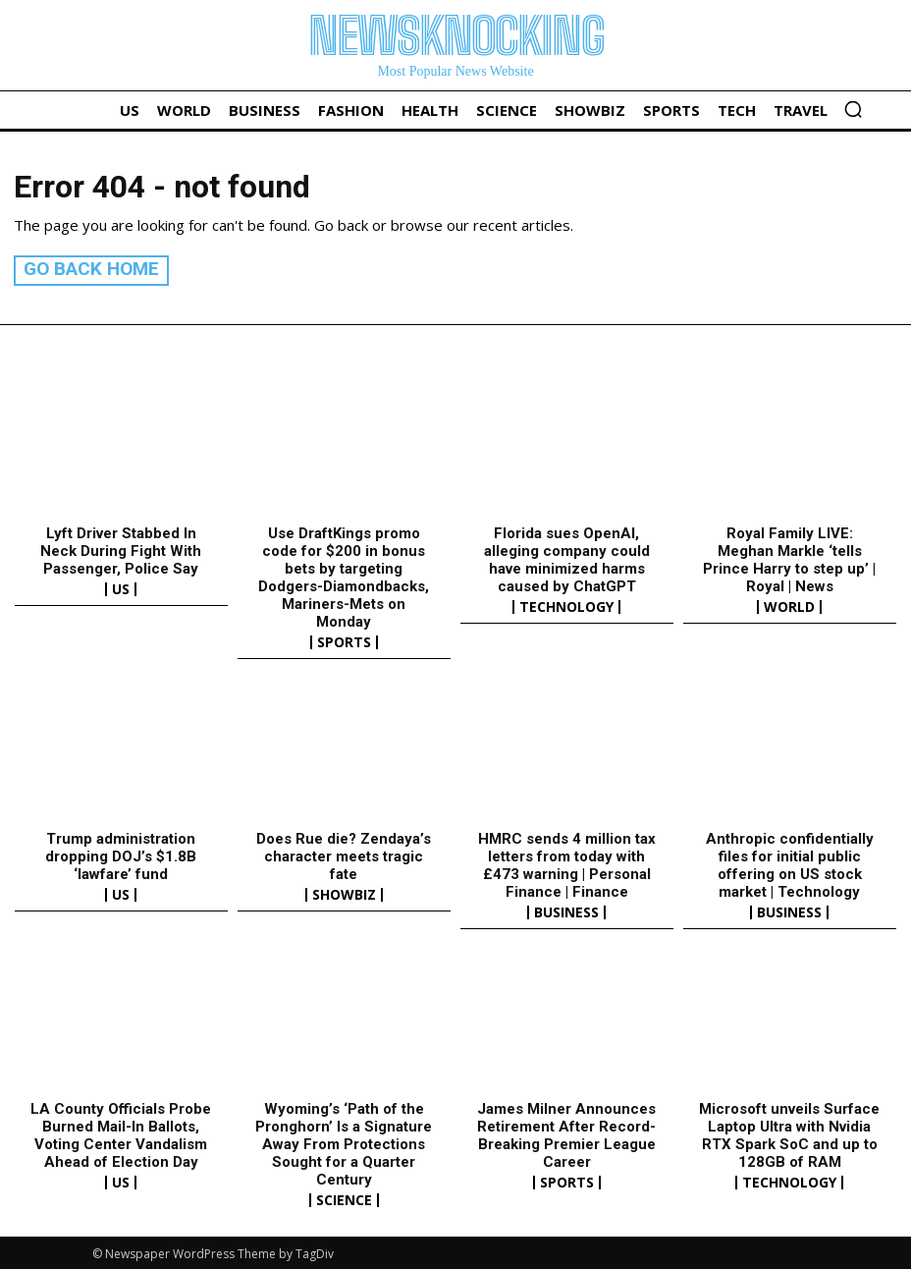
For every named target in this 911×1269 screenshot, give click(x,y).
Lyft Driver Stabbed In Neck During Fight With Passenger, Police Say (120, 549)
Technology (566, 605)
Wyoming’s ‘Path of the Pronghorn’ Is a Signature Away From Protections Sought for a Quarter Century (343, 1141)
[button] (853, 109)
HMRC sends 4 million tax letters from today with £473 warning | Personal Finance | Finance (567, 862)
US (121, 587)
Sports (344, 640)
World (789, 605)
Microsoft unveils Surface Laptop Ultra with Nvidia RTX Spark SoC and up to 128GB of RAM (789, 1132)
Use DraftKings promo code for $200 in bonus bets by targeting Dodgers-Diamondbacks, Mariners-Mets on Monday (343, 576)
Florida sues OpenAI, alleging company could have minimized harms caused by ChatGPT (567, 558)
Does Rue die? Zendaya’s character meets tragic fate (343, 853)
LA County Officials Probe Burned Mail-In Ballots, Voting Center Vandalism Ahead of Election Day (120, 1132)
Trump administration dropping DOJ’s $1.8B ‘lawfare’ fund (120, 853)
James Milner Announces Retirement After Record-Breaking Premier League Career (566, 1132)
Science (344, 1197)
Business (566, 909)
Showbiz (344, 892)
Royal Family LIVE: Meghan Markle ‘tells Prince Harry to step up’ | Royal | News (789, 558)
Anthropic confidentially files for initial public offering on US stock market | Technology (790, 862)
